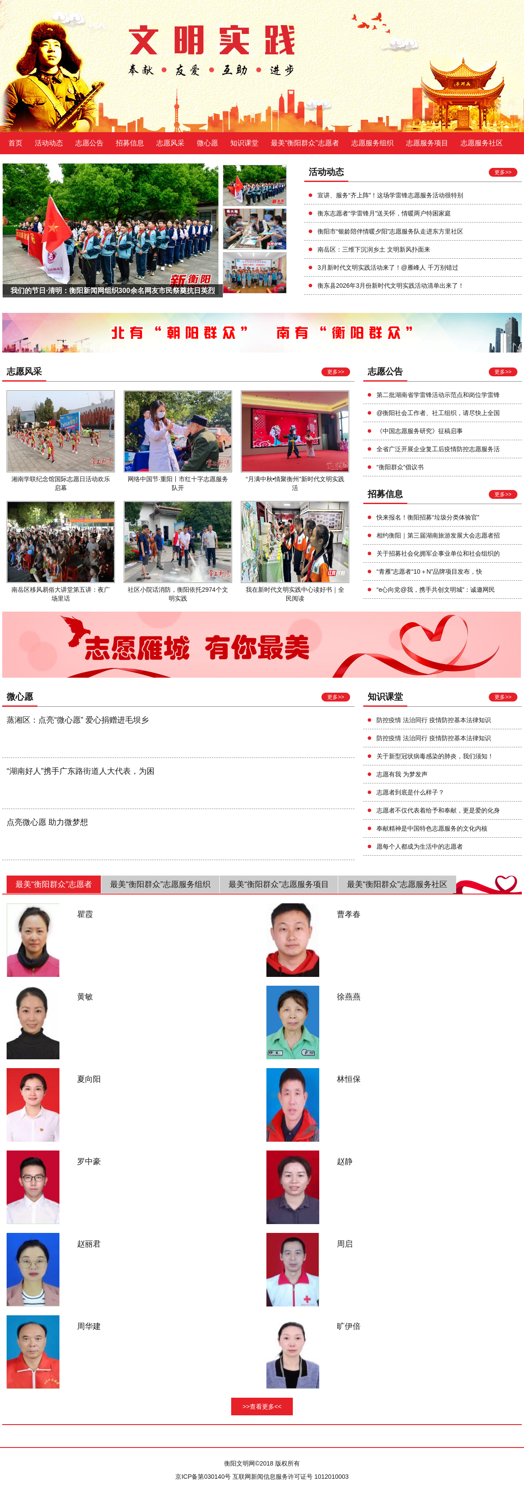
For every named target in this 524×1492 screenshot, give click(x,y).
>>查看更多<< (262, 1406)
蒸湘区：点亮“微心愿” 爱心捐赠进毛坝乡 (78, 720)
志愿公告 (89, 143)
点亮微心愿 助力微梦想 (47, 822)
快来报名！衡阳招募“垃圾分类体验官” (427, 517)
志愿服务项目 (427, 143)
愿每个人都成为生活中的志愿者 (419, 846)
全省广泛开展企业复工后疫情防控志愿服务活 (438, 449)
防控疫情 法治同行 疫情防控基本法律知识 (433, 720)
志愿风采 (170, 143)
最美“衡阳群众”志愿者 (305, 143)
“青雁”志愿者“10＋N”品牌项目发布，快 (429, 571)
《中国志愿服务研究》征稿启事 (419, 430)
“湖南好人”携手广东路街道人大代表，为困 (81, 771)
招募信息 (130, 143)
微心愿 (207, 143)
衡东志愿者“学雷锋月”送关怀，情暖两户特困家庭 (384, 213)
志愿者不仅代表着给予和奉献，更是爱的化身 (438, 810)
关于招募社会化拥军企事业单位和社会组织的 (438, 553)
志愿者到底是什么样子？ (410, 792)
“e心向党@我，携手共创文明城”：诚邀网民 (435, 589)
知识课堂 (244, 143)
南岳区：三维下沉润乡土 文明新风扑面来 (373, 249)
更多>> (502, 172)
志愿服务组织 (372, 143)
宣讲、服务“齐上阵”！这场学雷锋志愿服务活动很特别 (390, 195)
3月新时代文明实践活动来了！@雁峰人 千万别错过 (387, 267)
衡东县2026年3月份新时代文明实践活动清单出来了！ (390, 285)
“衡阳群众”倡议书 (400, 467)
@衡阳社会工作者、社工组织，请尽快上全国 (438, 412)
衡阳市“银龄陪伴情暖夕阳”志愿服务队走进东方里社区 (390, 231)
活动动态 (49, 143)
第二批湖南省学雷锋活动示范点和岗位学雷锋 (438, 394)
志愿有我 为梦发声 (402, 774)
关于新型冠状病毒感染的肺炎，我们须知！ (435, 756)
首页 (15, 143)
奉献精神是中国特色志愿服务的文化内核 (431, 828)
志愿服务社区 (482, 143)
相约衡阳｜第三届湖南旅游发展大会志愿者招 (438, 535)
